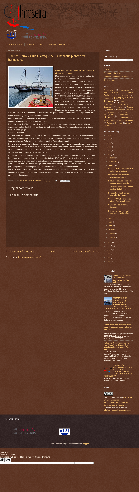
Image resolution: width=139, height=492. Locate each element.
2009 (109, 254)
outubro (112, 158)
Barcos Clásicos (111, 92)
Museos (124, 112)
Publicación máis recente (20, 251)
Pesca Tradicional (126, 120)
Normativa (124, 115)
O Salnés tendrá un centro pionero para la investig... (119, 176)
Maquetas (111, 112)
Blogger (86, 444)
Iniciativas (120, 109)
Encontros (124, 104)
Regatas (118, 123)
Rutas (128, 123)
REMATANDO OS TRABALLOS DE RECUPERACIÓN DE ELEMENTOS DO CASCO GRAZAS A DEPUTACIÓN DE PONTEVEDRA (117, 303)
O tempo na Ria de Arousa (114, 73)
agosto (112, 166)
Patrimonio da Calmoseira (59, 44)
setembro (113, 162)
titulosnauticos (109, 80)
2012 (109, 242)
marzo (111, 230)
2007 (109, 261)
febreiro (112, 233)
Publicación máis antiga (86, 251)
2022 (109, 143)
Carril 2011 (124, 102)
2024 (109, 139)
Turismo (107, 125)
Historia (110, 110)
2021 (109, 147)
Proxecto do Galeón (35, 44)
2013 (109, 155)
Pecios (106, 120)
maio (111, 222)
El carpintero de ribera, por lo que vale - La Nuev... (119, 194)
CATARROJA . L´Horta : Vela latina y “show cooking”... (119, 200)
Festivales (120, 107)
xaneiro (112, 237)
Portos (109, 123)
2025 (109, 135)
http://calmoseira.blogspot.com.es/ (117, 410)
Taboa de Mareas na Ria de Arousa (118, 77)
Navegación (108, 115)
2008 (109, 258)
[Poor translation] (7, 460)
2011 (109, 246)
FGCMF (107, 70)
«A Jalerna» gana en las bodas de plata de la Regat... (120, 188)
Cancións (107, 98)
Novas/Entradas (15, 44)
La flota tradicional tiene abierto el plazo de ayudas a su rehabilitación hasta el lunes (118, 327)
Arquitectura (124, 90)
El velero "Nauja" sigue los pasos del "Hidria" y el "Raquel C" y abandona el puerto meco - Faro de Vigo (118, 346)
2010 (109, 250)
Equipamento (108, 107)
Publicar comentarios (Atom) (29, 257)
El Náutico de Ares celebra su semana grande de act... (120, 182)
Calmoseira (125, 95)
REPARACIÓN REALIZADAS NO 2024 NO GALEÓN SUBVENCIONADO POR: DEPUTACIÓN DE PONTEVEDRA (118, 370)
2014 (109, 151)
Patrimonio (124, 118)
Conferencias (108, 104)
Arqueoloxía (108, 90)
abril (111, 226)
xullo (111, 218)
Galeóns (129, 107)
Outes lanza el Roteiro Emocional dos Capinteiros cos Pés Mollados (122, 279)
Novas (108, 117)
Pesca (113, 120)
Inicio (53, 251)
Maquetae (130, 109)
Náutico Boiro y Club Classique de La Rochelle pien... (120, 170)
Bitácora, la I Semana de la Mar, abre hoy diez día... (119, 212)
